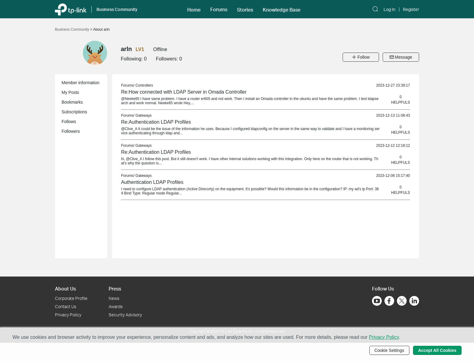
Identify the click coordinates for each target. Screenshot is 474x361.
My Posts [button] (70, 92)
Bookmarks (72, 102)
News (114, 298)
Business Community (72, 29)
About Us (65, 288)
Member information (81, 82)
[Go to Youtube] (377, 301)
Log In (389, 9)
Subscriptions (74, 111)
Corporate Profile (71, 298)
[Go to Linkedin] (414, 301)
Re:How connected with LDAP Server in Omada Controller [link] (183, 92)
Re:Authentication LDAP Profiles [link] (156, 122)
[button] (193, 9)
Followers (71, 131)
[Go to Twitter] (402, 301)
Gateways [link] (143, 115)
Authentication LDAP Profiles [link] (152, 182)
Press (115, 288)
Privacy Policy (68, 314)
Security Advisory (125, 314)
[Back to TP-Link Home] (70, 9)
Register (411, 9)
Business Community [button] (116, 9)
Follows (69, 121)
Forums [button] (218, 9)
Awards (116, 306)
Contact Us (65, 306)
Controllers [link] (144, 85)
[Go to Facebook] (389, 301)
